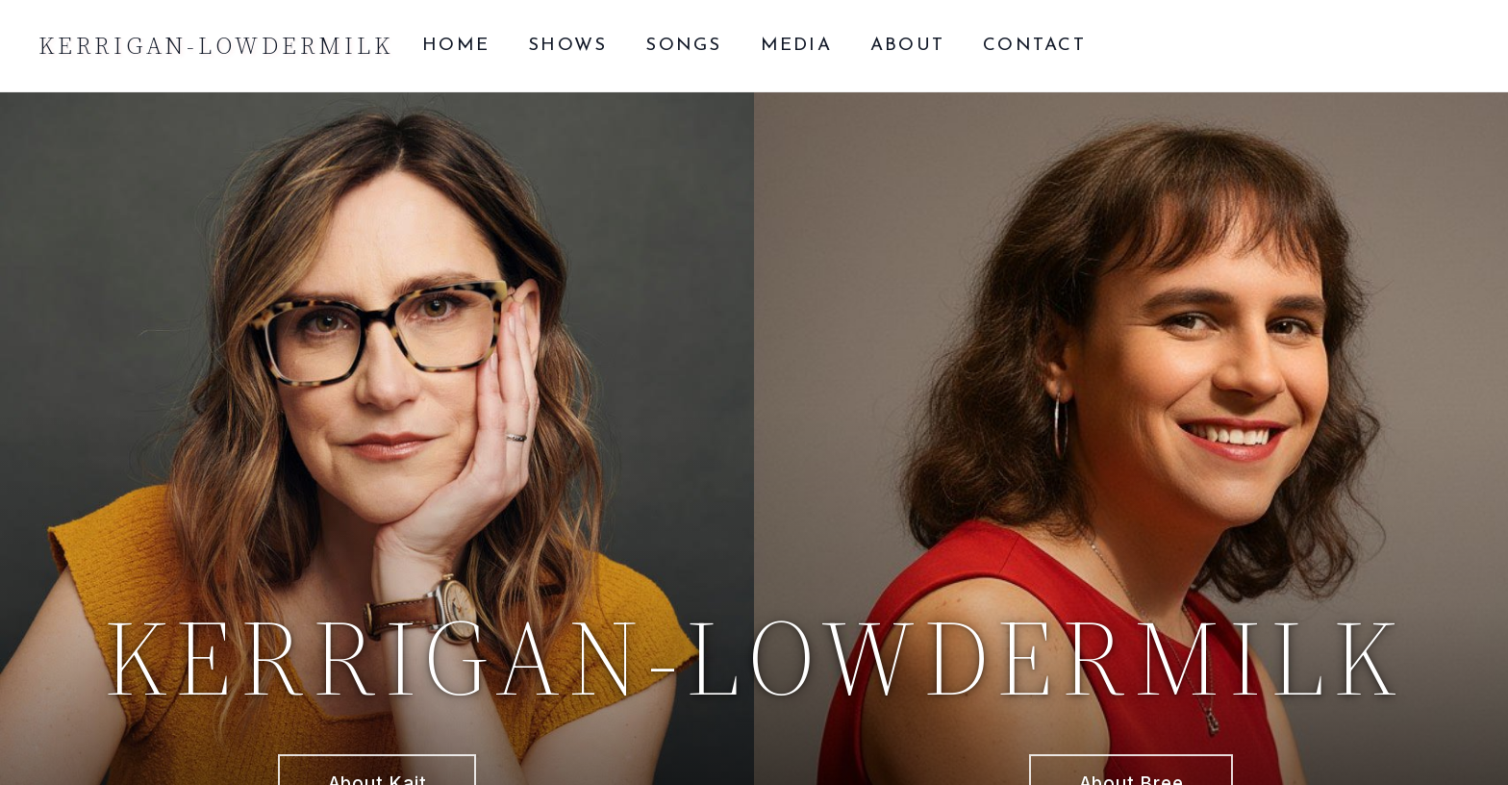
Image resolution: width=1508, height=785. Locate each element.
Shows (567, 46)
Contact (1034, 46)
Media (796, 46)
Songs (683, 46)
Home (456, 46)
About (907, 46)
